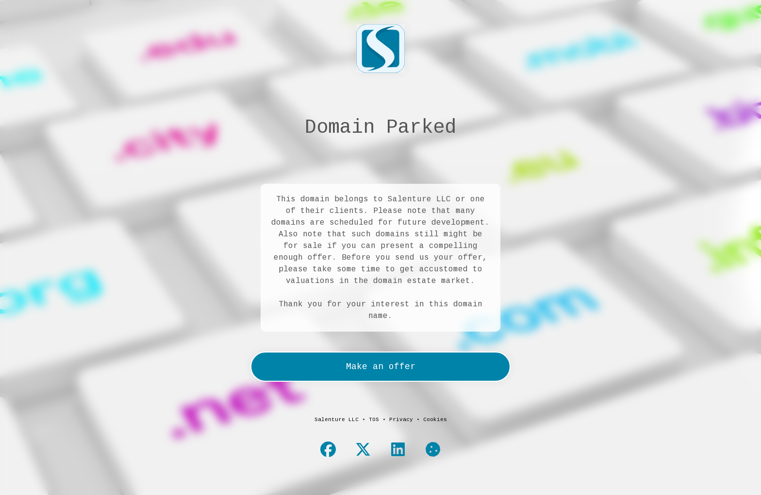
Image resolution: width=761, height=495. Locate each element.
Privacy (401, 420)
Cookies (435, 420)
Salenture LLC (336, 420)
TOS (374, 420)
